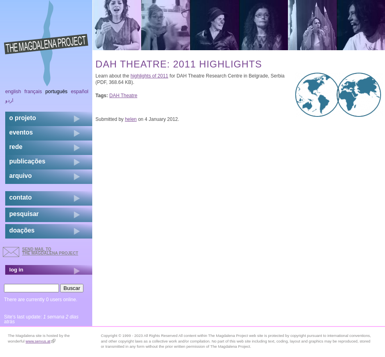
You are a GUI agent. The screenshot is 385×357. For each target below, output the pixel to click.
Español (80, 91)
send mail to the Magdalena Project (50, 251)
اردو (9, 100)
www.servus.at (40, 341)
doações (21, 230)
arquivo (20, 175)
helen (130, 119)
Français (33, 91)
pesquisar (24, 213)
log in (16, 270)
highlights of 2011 (149, 76)
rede (15, 146)
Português (56, 91)
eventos (21, 132)
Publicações (27, 161)
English (13, 91)
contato (20, 197)
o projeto (22, 117)
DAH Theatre (123, 95)
